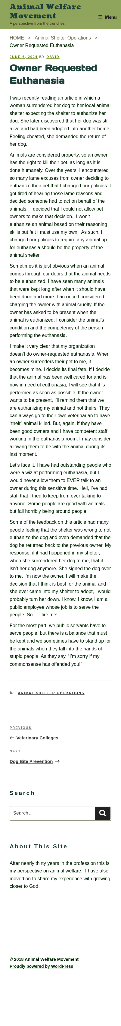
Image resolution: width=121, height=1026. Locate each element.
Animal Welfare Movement (45, 11)
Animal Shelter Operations (51, 693)
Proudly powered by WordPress (41, 966)
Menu (107, 17)
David (52, 57)
